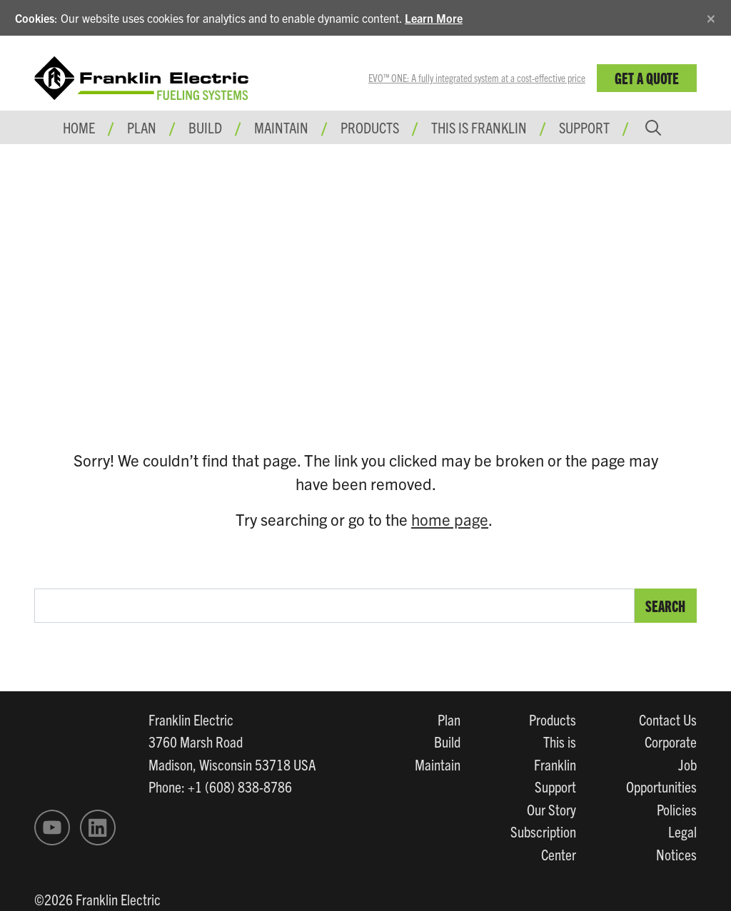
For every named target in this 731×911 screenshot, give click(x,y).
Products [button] (370, 127)
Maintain (437, 764)
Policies (677, 809)
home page (449, 519)
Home (79, 127)
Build (447, 741)
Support (584, 127)
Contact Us (668, 719)
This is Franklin (479, 127)
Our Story (551, 809)
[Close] (711, 16)
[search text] (334, 606)
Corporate (671, 741)
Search (665, 605)
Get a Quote (647, 77)
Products (552, 719)
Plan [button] (141, 127)
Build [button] (205, 127)
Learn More (434, 18)
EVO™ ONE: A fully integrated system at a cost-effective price (476, 77)
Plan (449, 719)
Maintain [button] (281, 127)
